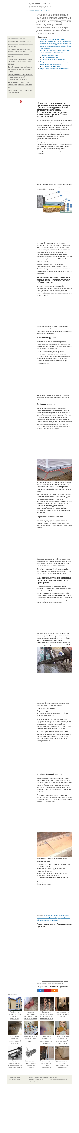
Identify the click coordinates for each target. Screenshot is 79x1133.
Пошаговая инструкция (57, 981)
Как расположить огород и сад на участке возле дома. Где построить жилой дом (20, 44)
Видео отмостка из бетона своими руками (54, 68)
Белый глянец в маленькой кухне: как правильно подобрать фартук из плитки (20, 69)
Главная (30, 10)
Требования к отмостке (50, 57)
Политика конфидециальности (36, 1079)
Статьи (47, 10)
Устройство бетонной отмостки (52, 66)
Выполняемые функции (50, 55)
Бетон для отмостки (58, 983)
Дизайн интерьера (39, 3)
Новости (38, 10)
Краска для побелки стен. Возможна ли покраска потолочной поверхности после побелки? (20, 77)
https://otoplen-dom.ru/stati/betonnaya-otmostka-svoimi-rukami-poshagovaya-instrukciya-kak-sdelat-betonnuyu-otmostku (53, 918)
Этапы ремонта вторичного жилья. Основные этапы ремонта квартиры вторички (20, 62)
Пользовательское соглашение (41, 1077)
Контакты (31, 1077)
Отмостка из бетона (47, 981)
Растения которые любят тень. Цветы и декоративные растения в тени (20, 85)
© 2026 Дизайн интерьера (14, 1077)
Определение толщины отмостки (53, 59)
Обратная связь (53, 1077)
